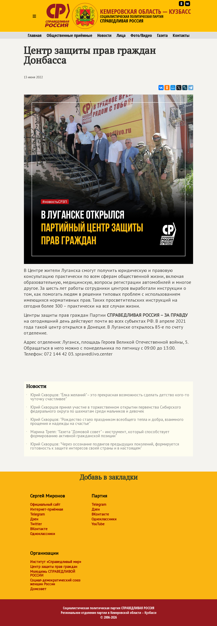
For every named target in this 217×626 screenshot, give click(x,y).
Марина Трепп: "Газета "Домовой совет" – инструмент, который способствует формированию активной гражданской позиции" (98, 434)
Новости (104, 35)
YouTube (98, 524)
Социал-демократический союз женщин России (55, 582)
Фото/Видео (141, 35)
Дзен (34, 519)
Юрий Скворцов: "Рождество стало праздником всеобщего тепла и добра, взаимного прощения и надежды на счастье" (105, 421)
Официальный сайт (45, 504)
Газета (162, 35)
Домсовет (38, 589)
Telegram (37, 514)
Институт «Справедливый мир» (55, 562)
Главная (35, 35)
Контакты (181, 35)
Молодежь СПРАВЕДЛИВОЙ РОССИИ (52, 573)
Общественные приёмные (69, 35)
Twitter (36, 524)
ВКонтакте (38, 529)
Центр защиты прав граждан (53, 567)
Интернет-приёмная (46, 509)
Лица (121, 35)
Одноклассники (42, 534)
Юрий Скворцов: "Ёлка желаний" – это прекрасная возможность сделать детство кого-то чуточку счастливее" (107, 397)
